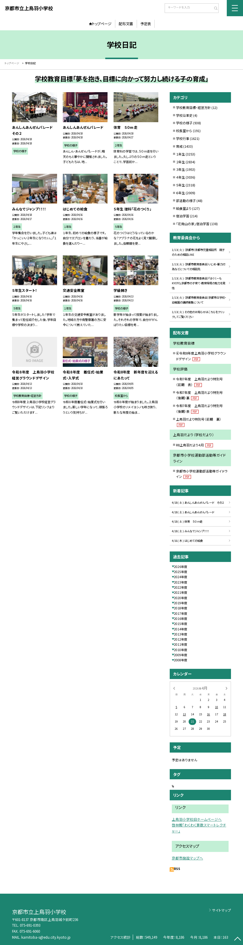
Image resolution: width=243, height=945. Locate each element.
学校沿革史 (184, 115)
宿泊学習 (182, 215)
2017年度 (180, 613)
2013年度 (180, 634)
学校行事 (182, 138)
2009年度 (180, 655)
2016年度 (180, 618)
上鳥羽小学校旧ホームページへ (197, 819)
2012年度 (180, 639)
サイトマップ (221, 910)
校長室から (184, 130)
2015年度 (180, 623)
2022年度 (180, 587)
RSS (177, 868)
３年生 (180, 169)
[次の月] (226, 688)
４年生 (180, 177)
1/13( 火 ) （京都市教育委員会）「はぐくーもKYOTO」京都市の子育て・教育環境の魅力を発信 (198, 283)
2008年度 (180, 660)
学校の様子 (184, 122)
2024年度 (180, 577)
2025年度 (180, 571)
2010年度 (180, 650)
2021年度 (180, 592)
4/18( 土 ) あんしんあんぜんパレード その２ (198, 502)
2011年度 (180, 644)
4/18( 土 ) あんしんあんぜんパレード (193, 512)
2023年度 (180, 582)
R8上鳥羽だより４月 (194, 444)
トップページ (101, 23)
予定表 (145, 23)
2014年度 (180, 629)
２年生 (180, 161)
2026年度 (180, 566)
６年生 (180, 192)
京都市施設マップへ (187, 858)
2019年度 (180, 603)
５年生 (180, 185)
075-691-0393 (30, 925)
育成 (179, 146)
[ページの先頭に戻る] (237, 939)
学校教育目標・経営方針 (193, 107)
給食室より (183, 208)
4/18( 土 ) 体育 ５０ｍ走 (187, 521)
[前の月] (174, 688)
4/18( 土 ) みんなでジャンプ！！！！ (190, 531)
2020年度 (180, 598)
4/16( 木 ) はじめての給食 (187, 541)
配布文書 (126, 23)
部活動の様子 (186, 200)
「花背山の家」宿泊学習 (192, 223)
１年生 (180, 154)
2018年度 (180, 608)
